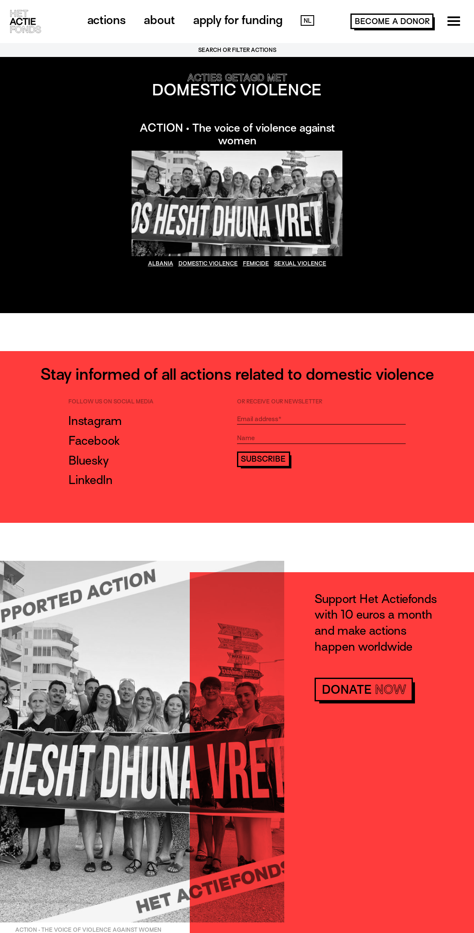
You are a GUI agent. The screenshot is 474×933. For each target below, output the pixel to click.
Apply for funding (238, 20)
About (159, 20)
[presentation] (301, 491)
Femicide (256, 263)
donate (364, 689)
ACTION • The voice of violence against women (237, 134)
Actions (106, 20)
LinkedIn (90, 480)
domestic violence (208, 263)
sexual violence (300, 263)
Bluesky (88, 460)
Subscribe (263, 458)
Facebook (94, 440)
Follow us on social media (111, 401)
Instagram (95, 420)
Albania (160, 263)
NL (307, 20)
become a (392, 21)
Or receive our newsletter (279, 401)
